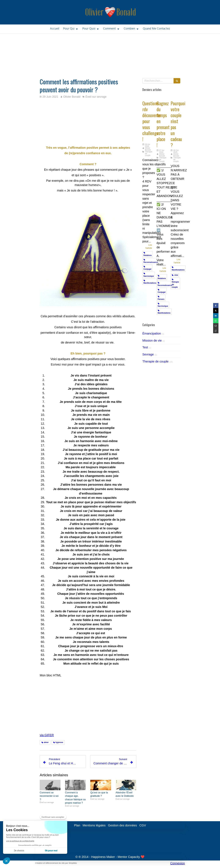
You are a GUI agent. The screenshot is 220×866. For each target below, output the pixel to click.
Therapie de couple (155, 361)
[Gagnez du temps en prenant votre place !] (161, 97)
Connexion (177, 863)
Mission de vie (152, 340)
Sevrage (148, 354)
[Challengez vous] (147, 97)
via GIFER (47, 735)
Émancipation (151, 333)
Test (145, 347)
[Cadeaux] (175, 97)
